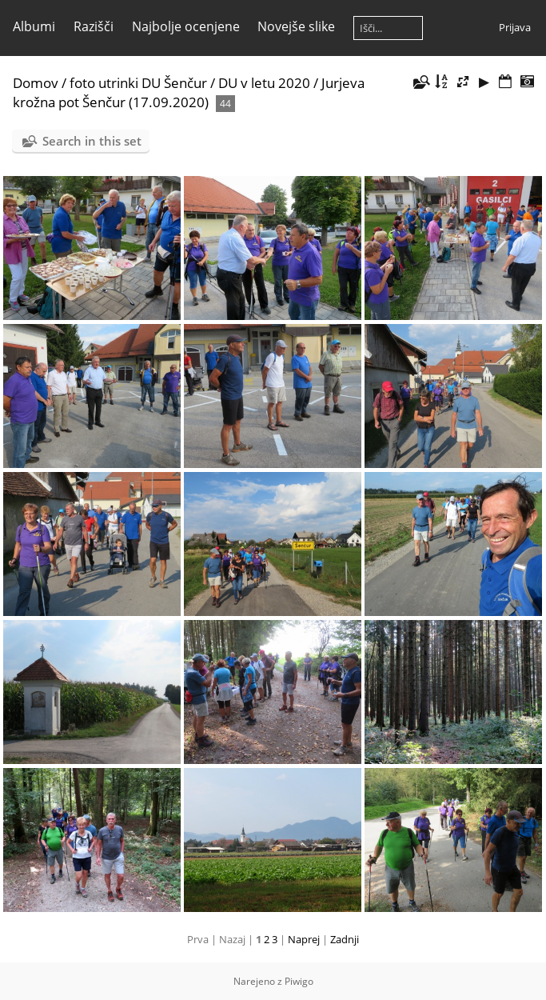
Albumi (34, 26)
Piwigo (299, 981)
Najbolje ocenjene (186, 26)
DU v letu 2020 (264, 83)
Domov (35, 83)
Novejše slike (296, 26)
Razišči (94, 26)
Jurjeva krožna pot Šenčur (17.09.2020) (189, 92)
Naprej (304, 939)
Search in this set (91, 141)
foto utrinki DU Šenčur (138, 83)
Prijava (515, 27)
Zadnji (344, 939)
